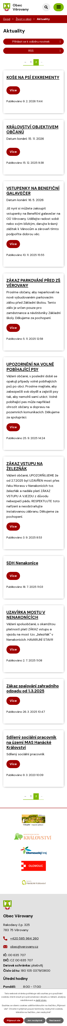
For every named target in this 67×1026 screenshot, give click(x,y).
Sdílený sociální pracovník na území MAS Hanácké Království (31, 742)
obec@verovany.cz (24, 947)
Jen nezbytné (34, 1020)
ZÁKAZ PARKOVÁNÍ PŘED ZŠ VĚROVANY (33, 283)
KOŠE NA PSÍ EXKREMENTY (32, 77)
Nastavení (54, 1020)
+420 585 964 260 (24, 938)
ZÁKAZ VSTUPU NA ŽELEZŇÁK (24, 466)
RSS (45, 51)
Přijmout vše (13, 1020)
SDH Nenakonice (22, 563)
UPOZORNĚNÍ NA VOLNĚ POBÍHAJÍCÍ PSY (30, 367)
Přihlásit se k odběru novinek (37, 41)
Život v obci (23, 19)
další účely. (41, 1000)
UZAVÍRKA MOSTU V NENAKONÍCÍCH (25, 615)
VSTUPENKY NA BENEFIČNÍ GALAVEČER (32, 191)
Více (13, 90)
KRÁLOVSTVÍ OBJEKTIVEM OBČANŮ (32, 129)
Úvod (6, 19)
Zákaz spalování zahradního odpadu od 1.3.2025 (32, 688)
